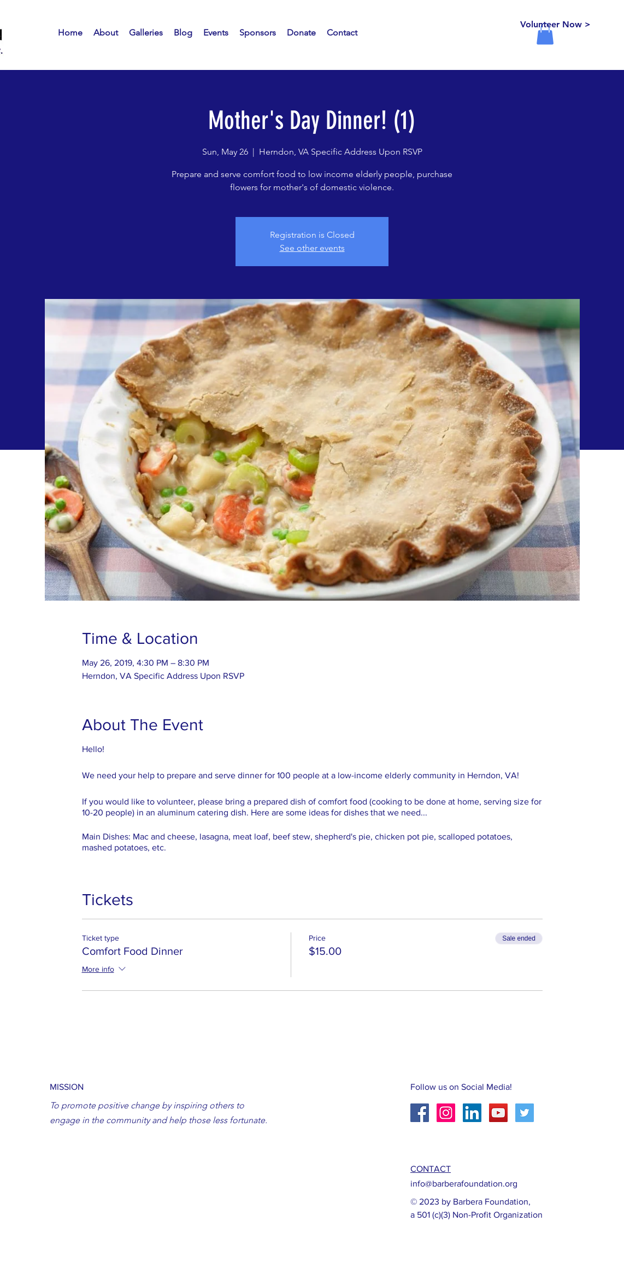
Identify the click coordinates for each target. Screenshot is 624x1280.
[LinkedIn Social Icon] (472, 1112)
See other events (312, 248)
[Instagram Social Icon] (446, 1112)
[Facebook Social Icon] (419, 1112)
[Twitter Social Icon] (524, 1112)
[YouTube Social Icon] (498, 1112)
